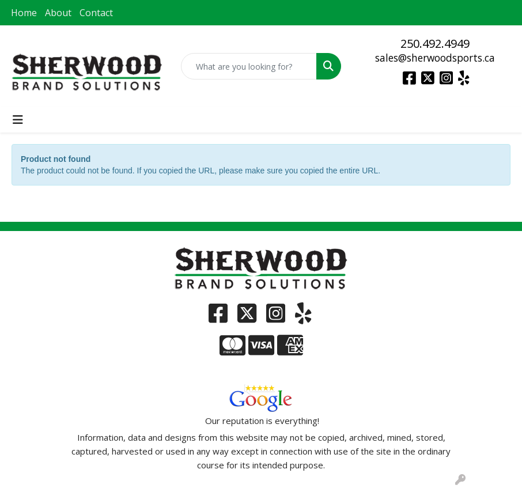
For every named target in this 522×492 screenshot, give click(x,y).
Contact (96, 12)
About (58, 12)
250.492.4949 (435, 43)
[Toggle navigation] (18, 120)
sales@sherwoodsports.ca (435, 58)
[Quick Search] (249, 66)
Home (24, 12)
